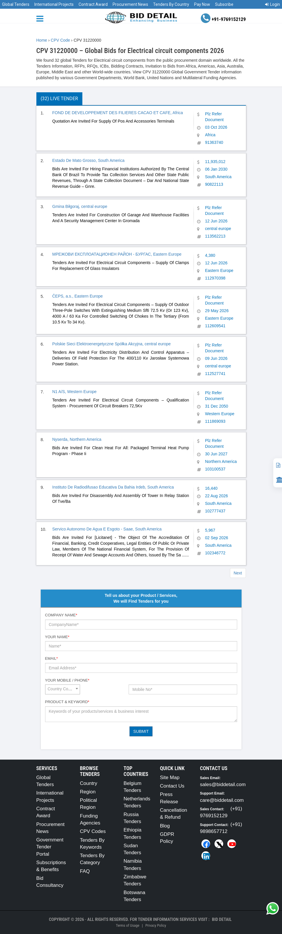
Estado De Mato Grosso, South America (88, 160)
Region (88, 792)
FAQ (85, 871)
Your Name (57, 637)
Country (88, 783)
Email (51, 658)
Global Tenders (15, 4)
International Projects (54, 4)
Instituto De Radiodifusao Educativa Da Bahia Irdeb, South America (113, 487)
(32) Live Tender (59, 98)
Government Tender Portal (50, 847)
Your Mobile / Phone (67, 680)
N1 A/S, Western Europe (74, 391)
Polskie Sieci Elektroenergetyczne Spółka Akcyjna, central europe (111, 344)
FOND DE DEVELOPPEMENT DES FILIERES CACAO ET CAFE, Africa (117, 112)
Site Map (170, 777)
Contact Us (172, 786)
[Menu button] (41, 18)
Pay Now (202, 4)
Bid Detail (222, 919)
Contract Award (93, 4)
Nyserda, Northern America (77, 439)
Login (272, 4)
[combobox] (62, 689)
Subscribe (224, 4)
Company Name (61, 615)
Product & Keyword (67, 702)
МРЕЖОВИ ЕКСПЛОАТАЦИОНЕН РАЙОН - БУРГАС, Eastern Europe (117, 254)
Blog (165, 826)
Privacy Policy (155, 925)
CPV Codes (93, 831)
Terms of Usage (127, 925)
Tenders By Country (171, 4)
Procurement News (130, 4)
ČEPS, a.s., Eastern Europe (77, 296)
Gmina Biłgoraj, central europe (79, 206)
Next (238, 573)
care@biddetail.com (222, 800)
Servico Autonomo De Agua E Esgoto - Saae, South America (107, 529)
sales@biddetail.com (223, 784)
